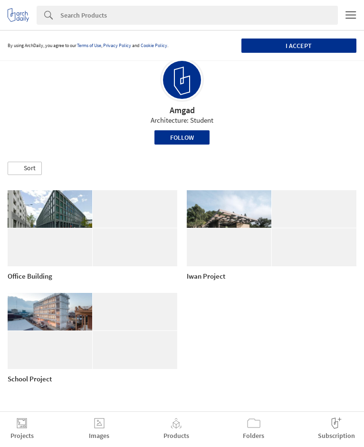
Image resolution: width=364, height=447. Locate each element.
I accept (299, 45)
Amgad (182, 110)
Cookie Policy (154, 45)
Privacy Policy (117, 45)
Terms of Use (89, 45)
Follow (182, 137)
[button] (25, 168)
